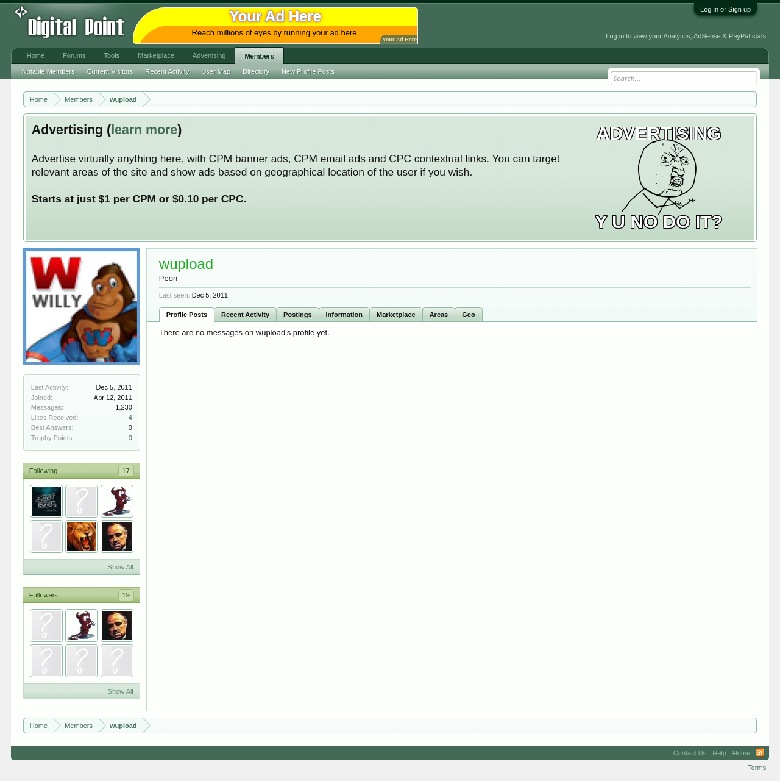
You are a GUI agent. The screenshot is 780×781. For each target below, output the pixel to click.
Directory (256, 71)
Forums (74, 55)
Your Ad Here (400, 40)
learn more (144, 130)
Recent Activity (245, 314)
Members (259, 56)
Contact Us (689, 753)
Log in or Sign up (725, 9)
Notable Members (48, 71)
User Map (215, 71)
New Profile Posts (308, 71)
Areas (439, 314)
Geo (468, 314)
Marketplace (396, 314)
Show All (120, 567)
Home (35, 55)
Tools (111, 55)
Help (719, 753)
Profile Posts (186, 314)
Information (344, 314)
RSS (760, 753)
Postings (297, 314)
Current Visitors (110, 71)
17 (126, 470)
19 (126, 595)
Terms (757, 767)
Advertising (209, 55)
